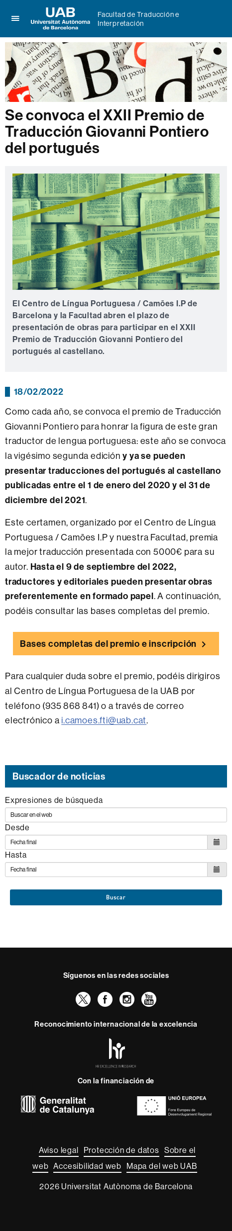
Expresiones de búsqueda (54, 800)
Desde (17, 827)
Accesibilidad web (87, 1166)
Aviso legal (59, 1150)
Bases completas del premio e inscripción (108, 643)
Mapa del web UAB (161, 1166)
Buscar (116, 897)
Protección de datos (121, 1150)
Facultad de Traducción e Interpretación (138, 19)
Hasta (16, 855)
